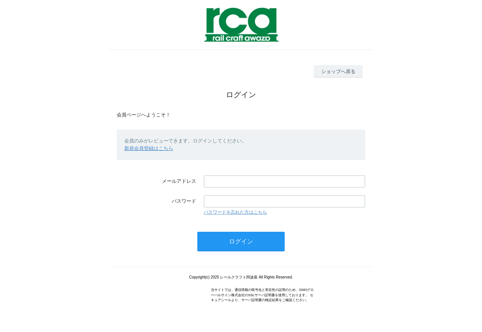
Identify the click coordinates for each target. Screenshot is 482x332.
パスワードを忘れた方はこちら (235, 212)
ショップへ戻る (338, 71)
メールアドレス (179, 181)
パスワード (184, 201)
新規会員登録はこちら (148, 148)
